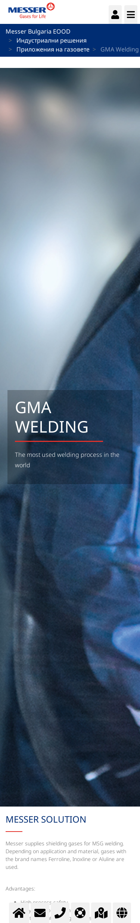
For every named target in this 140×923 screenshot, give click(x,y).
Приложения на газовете (53, 49)
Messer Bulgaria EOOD (38, 31)
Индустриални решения (51, 40)
